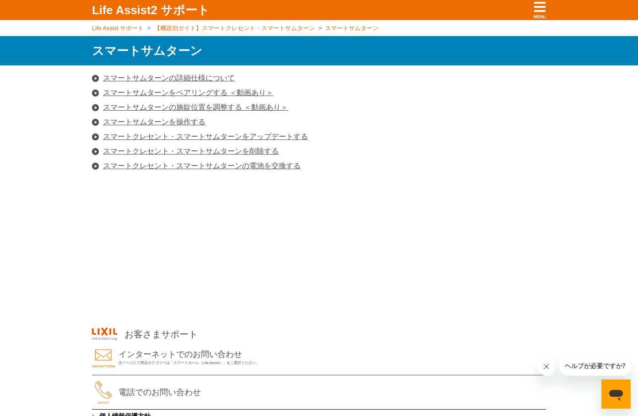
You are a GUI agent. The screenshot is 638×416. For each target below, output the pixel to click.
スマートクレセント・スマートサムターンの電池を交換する (202, 166)
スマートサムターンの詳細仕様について (169, 78)
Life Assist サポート (118, 28)
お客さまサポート (145, 334)
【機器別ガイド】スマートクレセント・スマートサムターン (234, 28)
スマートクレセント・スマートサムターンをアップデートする (205, 136)
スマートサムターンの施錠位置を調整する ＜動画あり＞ (195, 107)
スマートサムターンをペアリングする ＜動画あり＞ (188, 92)
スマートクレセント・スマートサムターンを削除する (191, 151)
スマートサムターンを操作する (154, 122)
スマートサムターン (351, 28)
